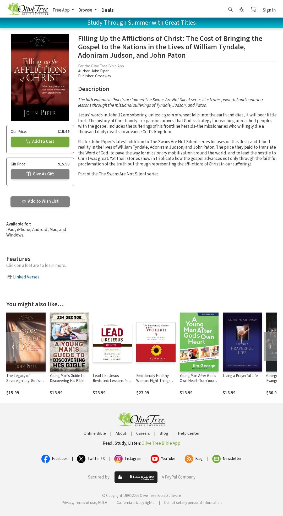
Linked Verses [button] (26, 277)
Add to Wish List (40, 201)
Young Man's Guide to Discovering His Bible (67, 378)
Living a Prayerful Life (240, 376)
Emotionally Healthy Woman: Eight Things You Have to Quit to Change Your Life (153, 383)
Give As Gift (40, 174)
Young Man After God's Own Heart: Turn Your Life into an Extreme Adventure (198, 383)
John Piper (100, 71)
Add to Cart (40, 141)
